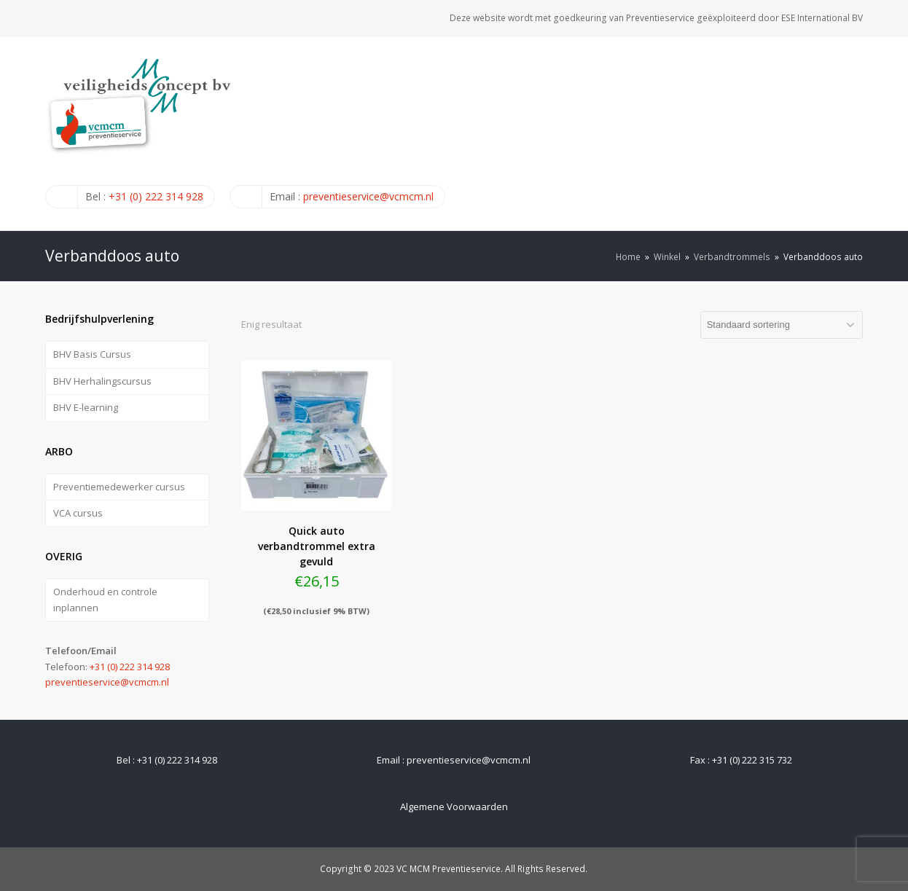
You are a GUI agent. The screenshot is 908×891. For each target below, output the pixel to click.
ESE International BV (822, 18)
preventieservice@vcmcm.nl (368, 196)
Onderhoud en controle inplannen (105, 599)
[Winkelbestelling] (781, 325)
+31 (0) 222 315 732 (752, 759)
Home (628, 256)
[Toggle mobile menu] (855, 133)
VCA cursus (78, 512)
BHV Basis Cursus (92, 354)
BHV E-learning (85, 407)
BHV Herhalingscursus (102, 381)
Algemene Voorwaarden (454, 806)
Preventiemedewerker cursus (119, 486)
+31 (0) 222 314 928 (156, 196)
